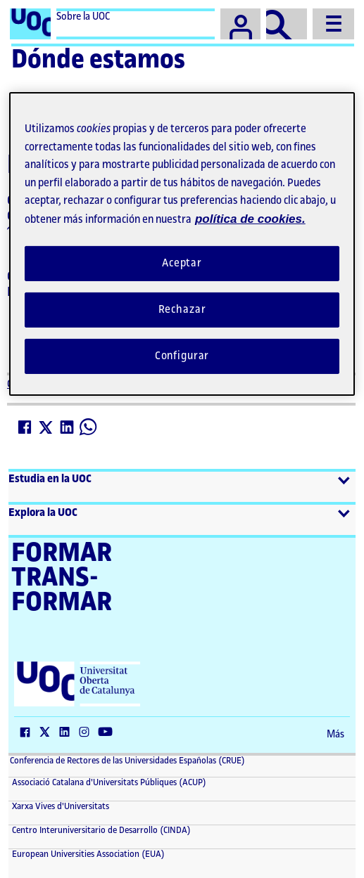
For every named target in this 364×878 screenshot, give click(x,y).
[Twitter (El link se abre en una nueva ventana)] (46, 427)
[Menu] (333, 23)
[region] (182, 243)
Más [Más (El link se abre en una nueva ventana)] (335, 734)
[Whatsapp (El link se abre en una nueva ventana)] (88, 427)
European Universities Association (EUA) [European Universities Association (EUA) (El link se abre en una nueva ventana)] (87, 854)
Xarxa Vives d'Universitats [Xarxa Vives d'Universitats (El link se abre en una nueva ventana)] (59, 806)
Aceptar (182, 263)
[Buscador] (286, 23)
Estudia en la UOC (50, 479)
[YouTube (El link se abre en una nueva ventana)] (108, 733)
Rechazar (182, 310)
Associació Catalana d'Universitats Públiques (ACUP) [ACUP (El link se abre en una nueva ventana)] (108, 782)
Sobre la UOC (83, 16)
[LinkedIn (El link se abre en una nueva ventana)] (67, 427)
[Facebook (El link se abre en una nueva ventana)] (25, 427)
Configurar (182, 356)
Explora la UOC (42, 513)
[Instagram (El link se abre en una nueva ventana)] (87, 733)
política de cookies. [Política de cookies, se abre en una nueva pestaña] (250, 219)
